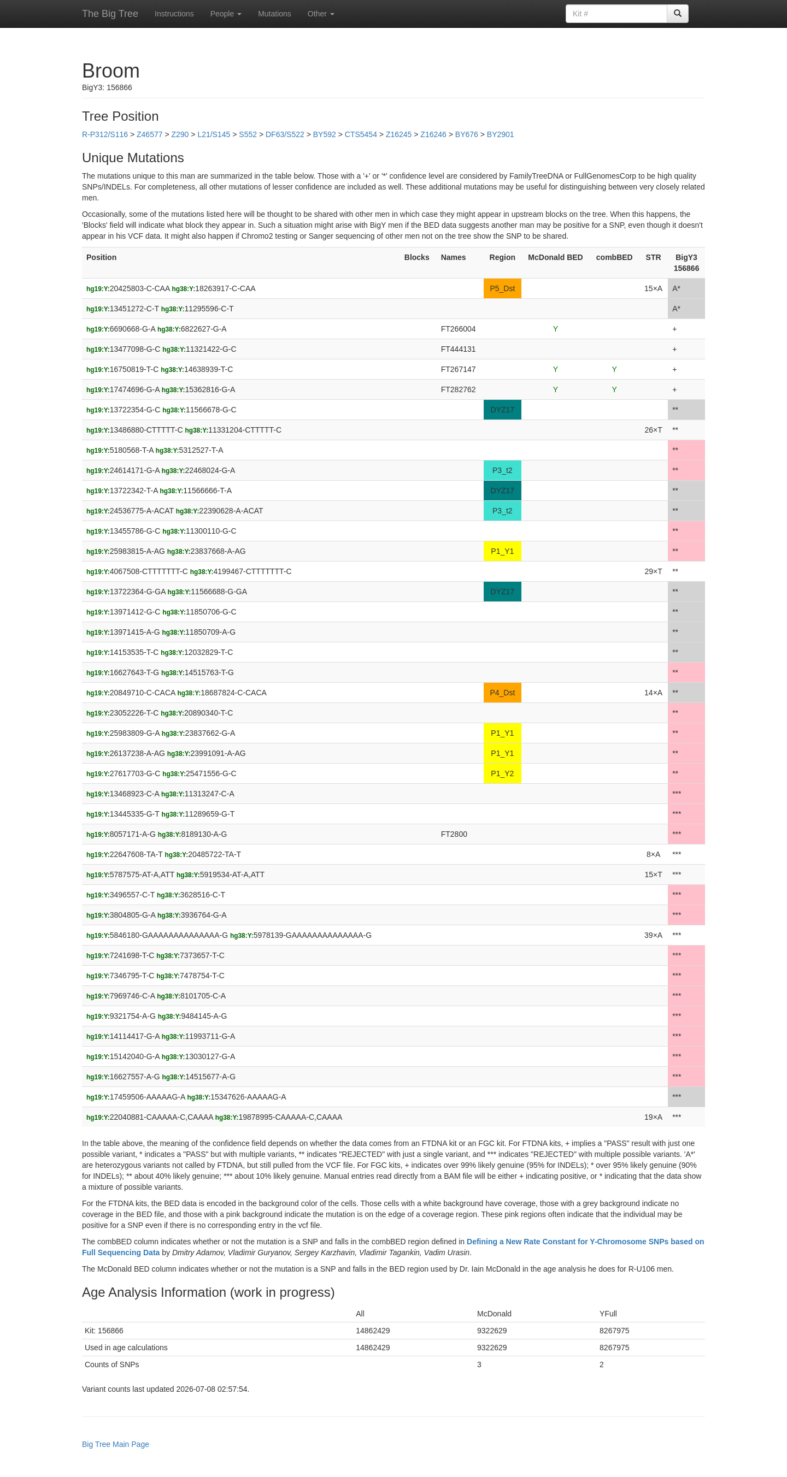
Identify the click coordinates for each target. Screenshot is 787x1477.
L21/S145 (213, 134)
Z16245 (399, 134)
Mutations (274, 13)
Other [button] (321, 13)
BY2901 (500, 134)
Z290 (180, 134)
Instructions (174, 13)
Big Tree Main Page (115, 1444)
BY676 (466, 134)
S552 (248, 134)
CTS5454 (361, 134)
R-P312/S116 (105, 134)
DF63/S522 (285, 134)
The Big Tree (110, 13)
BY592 (324, 134)
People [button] (226, 13)
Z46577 (149, 134)
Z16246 (433, 134)
